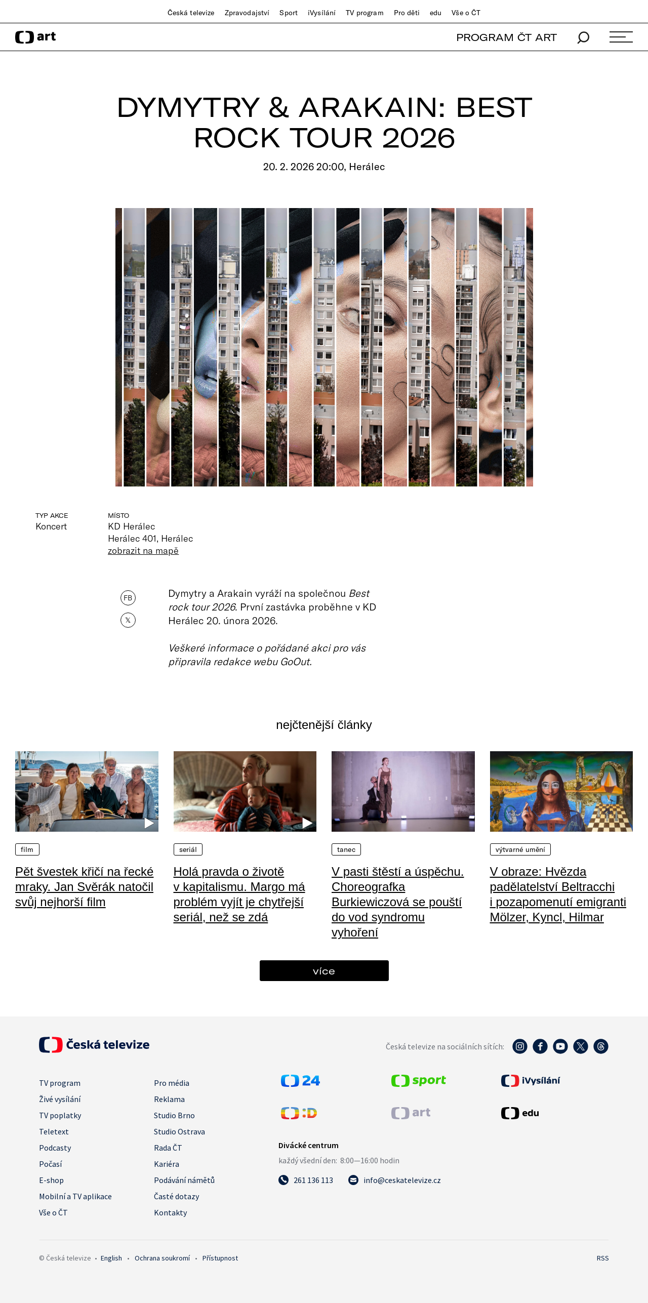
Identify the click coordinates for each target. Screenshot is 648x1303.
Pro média (171, 1083)
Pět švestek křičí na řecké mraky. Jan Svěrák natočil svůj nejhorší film (84, 887)
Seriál (188, 849)
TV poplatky (60, 1115)
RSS (603, 1258)
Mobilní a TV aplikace (75, 1196)
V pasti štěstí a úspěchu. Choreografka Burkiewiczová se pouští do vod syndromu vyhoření (398, 902)
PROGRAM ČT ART (506, 37)
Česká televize (191, 12)
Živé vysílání (59, 1099)
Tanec (346, 849)
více (324, 970)
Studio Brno (174, 1115)
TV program (364, 12)
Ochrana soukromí (162, 1258)
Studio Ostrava (179, 1131)
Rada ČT (168, 1148)
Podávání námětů (184, 1180)
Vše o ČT (466, 12)
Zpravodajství (247, 12)
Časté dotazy (176, 1196)
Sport (288, 12)
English (111, 1258)
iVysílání (322, 12)
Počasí (50, 1164)
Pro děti (407, 12)
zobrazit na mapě (143, 550)
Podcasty (55, 1148)
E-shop (51, 1180)
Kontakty (170, 1212)
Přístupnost (220, 1258)
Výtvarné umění (521, 849)
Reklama (169, 1099)
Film (27, 849)
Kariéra (166, 1164)
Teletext (54, 1131)
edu (435, 12)
